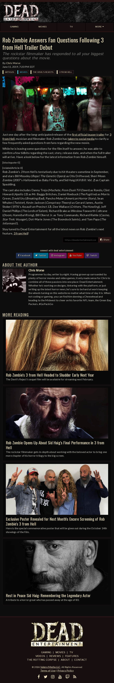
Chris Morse (13, 62)
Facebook (24, 255)
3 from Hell (65, 72)
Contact (80, 660)
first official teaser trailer (88, 134)
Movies (23, 72)
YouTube (76, 255)
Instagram (58, 255)
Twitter (40, 255)
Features (72, 656)
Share (104, 239)
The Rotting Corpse (42, 660)
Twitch (92, 255)
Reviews (55, 656)
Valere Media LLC (50, 666)
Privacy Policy (65, 670)
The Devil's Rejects (43, 72)
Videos (40, 656)
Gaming (46, 652)
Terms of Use (47, 670)
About (65, 660)
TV (71, 652)
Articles (9, 72)
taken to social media (81, 138)
